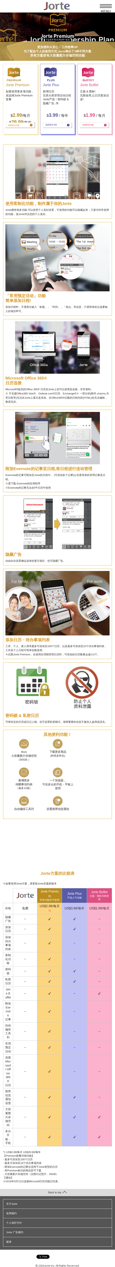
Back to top (57, 1192)
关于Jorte (11, 1203)
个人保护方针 (14, 1222)
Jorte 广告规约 (14, 1232)
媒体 (8, 1241)
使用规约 (11, 1213)
